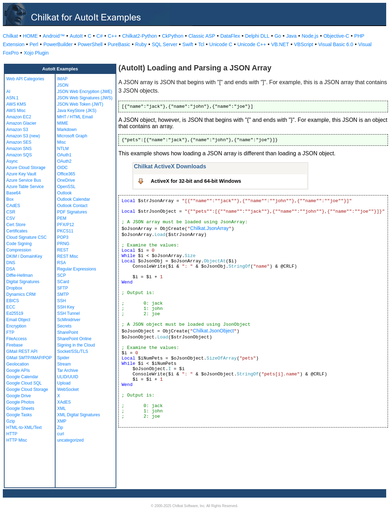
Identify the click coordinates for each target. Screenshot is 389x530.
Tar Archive (67, 370)
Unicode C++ (251, 44)
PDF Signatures (72, 212)
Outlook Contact (72, 205)
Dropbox (14, 288)
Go (277, 36)
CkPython (172, 36)
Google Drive (18, 395)
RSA (61, 262)
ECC (10, 307)
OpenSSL (66, 186)
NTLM (63, 148)
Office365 (66, 174)
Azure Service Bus (23, 180)
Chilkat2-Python (139, 36)
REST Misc (67, 256)
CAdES (13, 205)
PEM (61, 218)
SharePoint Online (74, 338)
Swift (187, 44)
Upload (64, 383)
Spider (63, 357)
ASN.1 (12, 97)
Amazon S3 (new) (23, 135)
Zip (60, 427)
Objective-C (336, 36)
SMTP (63, 294)
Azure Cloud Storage (25, 167)
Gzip (10, 421)
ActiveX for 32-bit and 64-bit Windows (196, 181)
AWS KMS (16, 104)
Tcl (201, 44)
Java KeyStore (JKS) (76, 110)
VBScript (303, 44)
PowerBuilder (57, 44)
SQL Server (164, 44)
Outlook (64, 193)
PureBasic (119, 44)
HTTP (11, 433)
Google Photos (20, 402)
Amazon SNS (19, 148)
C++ (112, 36)
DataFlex (230, 36)
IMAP (62, 78)
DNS (10, 262)
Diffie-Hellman (19, 275)
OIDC (62, 167)
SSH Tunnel (68, 313)
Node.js (310, 36)
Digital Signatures (22, 281)
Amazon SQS (19, 154)
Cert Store (16, 224)
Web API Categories (25, 78)
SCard (63, 281)
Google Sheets (20, 408)
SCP (61, 275)
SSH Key (65, 307)
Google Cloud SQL (24, 383)
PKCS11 (65, 231)
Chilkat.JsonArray (209, 228)
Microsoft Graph (72, 135)
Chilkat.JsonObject (213, 330)
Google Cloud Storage (27, 389)
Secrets (64, 326)
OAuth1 (64, 154)
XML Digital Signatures (78, 414)
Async (12, 161)
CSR (10, 212)
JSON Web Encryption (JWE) (84, 91)
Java (291, 36)
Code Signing (19, 243)
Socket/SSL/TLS (72, 351)
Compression (18, 250)
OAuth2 (64, 161)
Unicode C (220, 44)
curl (60, 433)
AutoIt (76, 36)
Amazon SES (18, 142)
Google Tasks (19, 414)
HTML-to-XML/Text (24, 427)
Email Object (18, 319)
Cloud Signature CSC (26, 237)
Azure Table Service (25, 186)
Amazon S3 (17, 129)
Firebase (14, 345)
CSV (10, 218)
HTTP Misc (16, 440)
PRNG (63, 243)
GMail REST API (21, 351)
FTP (10, 332)
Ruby (141, 44)
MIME (62, 123)
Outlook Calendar (73, 199)
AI (8, 91)
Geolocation (17, 364)
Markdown (67, 129)
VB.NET (280, 44)
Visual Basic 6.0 (335, 44)
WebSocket (68, 389)
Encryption (16, 326)
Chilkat (10, 36)
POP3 (63, 237)
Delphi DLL (257, 36)
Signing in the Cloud (76, 345)
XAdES (64, 402)
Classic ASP (201, 36)
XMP (61, 421)
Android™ (54, 36)
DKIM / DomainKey (24, 256)
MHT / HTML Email (75, 116)
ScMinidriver (68, 319)
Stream (64, 364)
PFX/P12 (65, 224)
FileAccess (16, 338)
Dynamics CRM (20, 294)
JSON (63, 85)
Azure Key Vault (21, 174)
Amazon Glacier (21, 123)
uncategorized (70, 440)
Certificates (16, 231)
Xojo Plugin (36, 53)
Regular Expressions (76, 269)
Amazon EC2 (18, 116)
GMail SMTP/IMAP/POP (29, 357)
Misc (61, 142)
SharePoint (67, 332)
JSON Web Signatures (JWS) (84, 97)
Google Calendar (22, 376)
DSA (10, 269)
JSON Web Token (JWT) (80, 104)
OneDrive (66, 180)
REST (63, 250)
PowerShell (90, 44)
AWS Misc (16, 110)
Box (10, 199)
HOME (30, 36)
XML (61, 408)
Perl (34, 44)
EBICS (12, 300)
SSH (61, 300)
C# (99, 36)
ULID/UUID (67, 376)
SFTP (62, 288)
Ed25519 (14, 313)
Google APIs (18, 370)
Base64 (13, 193)
